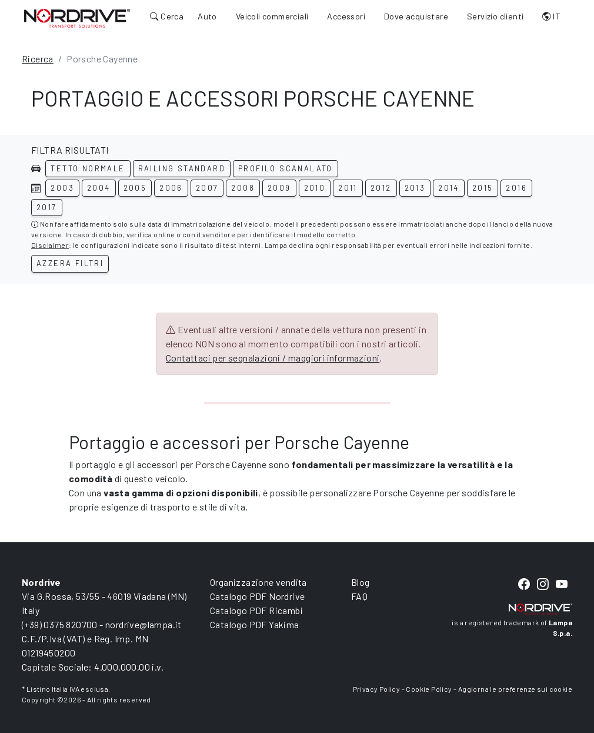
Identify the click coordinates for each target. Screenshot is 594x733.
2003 (62, 188)
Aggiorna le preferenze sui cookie (515, 689)
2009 (279, 188)
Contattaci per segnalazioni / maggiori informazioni (272, 357)
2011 (348, 188)
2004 (99, 188)
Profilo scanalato (285, 168)
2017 (46, 207)
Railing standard (181, 168)
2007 (207, 188)
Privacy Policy (377, 689)
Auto (207, 16)
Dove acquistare (416, 16)
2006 (171, 188)
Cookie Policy (429, 689)
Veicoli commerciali (272, 16)
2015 (482, 188)
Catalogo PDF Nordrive (257, 596)
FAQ (359, 596)
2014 (448, 188)
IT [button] (551, 16)
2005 (135, 188)
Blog (360, 582)
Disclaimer (50, 245)
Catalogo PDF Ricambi (256, 610)
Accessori (346, 16)
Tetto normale (88, 168)
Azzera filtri (70, 263)
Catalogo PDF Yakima (254, 624)
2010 (315, 188)
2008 (243, 188)
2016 (516, 188)
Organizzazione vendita (258, 582)
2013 (415, 188)
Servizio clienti (495, 16)
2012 (381, 188)
